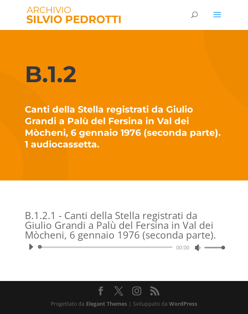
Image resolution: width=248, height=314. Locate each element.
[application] (124, 247)
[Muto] (197, 247)
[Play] (31, 247)
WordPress (183, 303)
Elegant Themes (106, 303)
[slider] (106, 247)
